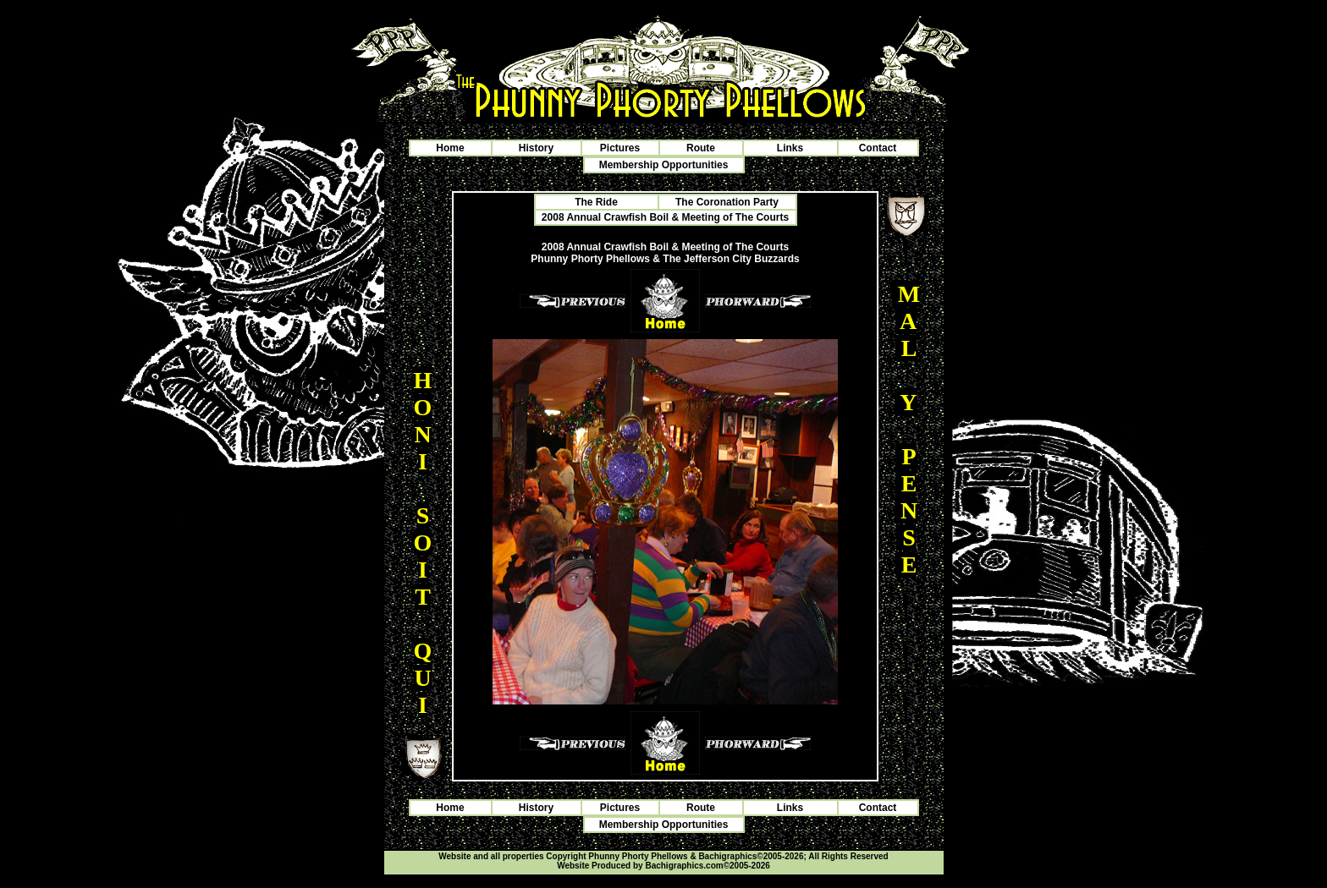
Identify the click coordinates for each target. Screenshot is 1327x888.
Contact (878, 148)
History (536, 148)
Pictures (620, 148)
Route (700, 148)
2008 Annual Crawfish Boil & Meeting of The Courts (665, 217)
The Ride (596, 202)
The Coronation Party (727, 202)
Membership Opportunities (664, 165)
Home (450, 148)
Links (790, 148)
